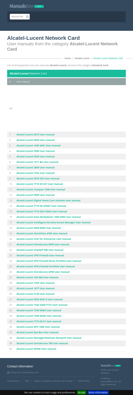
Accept (81, 392)
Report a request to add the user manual (53, 381)
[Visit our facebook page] (118, 6)
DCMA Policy (84, 381)
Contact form (13, 381)
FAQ (27, 381)
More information (98, 392)
